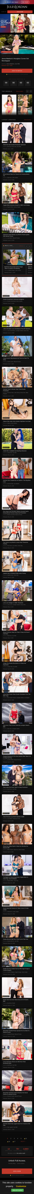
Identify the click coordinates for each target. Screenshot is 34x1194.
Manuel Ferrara (16, 238)
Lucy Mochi (9, 238)
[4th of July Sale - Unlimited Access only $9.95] (17, 23)
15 (25, 1138)
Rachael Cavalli (10, 1096)
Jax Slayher (16, 483)
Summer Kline (10, 483)
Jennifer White (10, 759)
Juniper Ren (10, 666)
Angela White (10, 207)
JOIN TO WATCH (17, 70)
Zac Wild (17, 63)
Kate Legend (10, 1127)
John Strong (17, 392)
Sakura (8, 423)
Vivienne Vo (10, 911)
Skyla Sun (9, 177)
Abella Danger (11, 270)
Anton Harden (19, 301)
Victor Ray (20, 545)
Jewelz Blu (9, 452)
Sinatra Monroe (10, 941)
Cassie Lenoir (10, 361)
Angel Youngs (18, 972)
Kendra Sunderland (11, 301)
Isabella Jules (10, 575)
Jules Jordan (15, 177)
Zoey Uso (9, 728)
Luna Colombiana (11, 330)
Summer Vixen (10, 392)
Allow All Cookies (17, 1190)
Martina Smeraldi (11, 514)
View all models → (20, 91)
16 (8, 1141)
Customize (21, 1186)
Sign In (3, 11)
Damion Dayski (17, 207)
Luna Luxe (9, 604)
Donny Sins (14, 146)
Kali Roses (9, 1065)
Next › (23, 1141)
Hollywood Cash (16, 818)
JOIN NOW (20, 11)
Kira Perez (9, 789)
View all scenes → (28, 119)
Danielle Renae (10, 1034)
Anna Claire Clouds (11, 697)
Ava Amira (9, 1003)
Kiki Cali (9, 146)
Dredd (13, 1003)
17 (14, 1141)
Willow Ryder (10, 849)
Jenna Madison (10, 63)
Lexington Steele (19, 330)
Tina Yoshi (9, 545)
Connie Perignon (11, 972)
